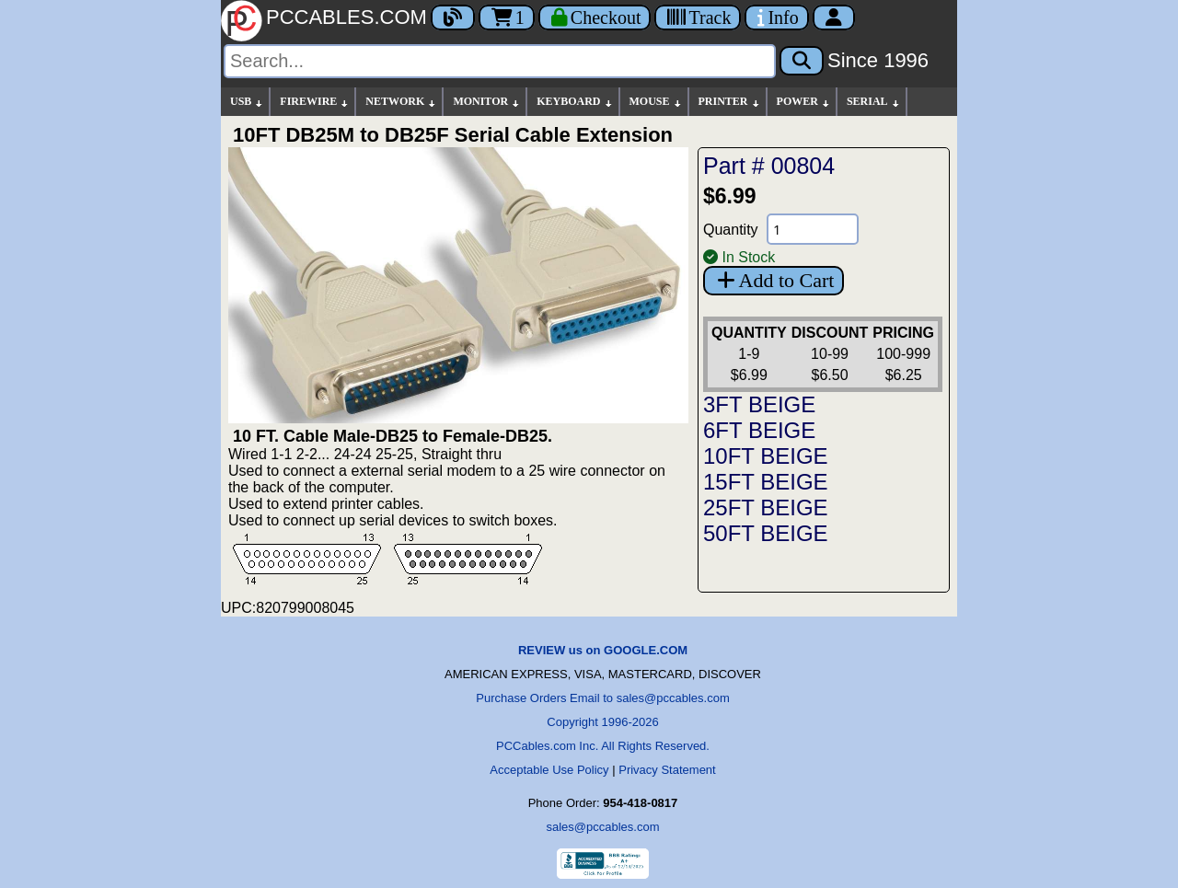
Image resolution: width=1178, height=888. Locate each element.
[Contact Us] (776, 17)
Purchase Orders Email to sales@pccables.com (602, 698)
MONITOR (487, 102)
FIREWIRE (315, 102)
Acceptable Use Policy (549, 770)
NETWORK (401, 102)
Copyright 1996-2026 (602, 722)
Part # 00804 (769, 166)
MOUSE (656, 102)
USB (247, 102)
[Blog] (453, 17)
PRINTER (730, 102)
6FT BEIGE (759, 430)
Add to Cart (773, 280)
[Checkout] (595, 17)
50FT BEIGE (765, 533)
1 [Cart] (507, 17)
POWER (804, 102)
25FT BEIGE (765, 507)
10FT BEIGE (765, 456)
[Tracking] (697, 17)
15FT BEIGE (765, 481)
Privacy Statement (667, 770)
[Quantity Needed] (813, 229)
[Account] (834, 17)
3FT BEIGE (759, 404)
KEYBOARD (575, 102)
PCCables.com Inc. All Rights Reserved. (603, 746)
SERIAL (874, 102)
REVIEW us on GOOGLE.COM (602, 650)
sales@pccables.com (602, 827)
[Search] (500, 61)
